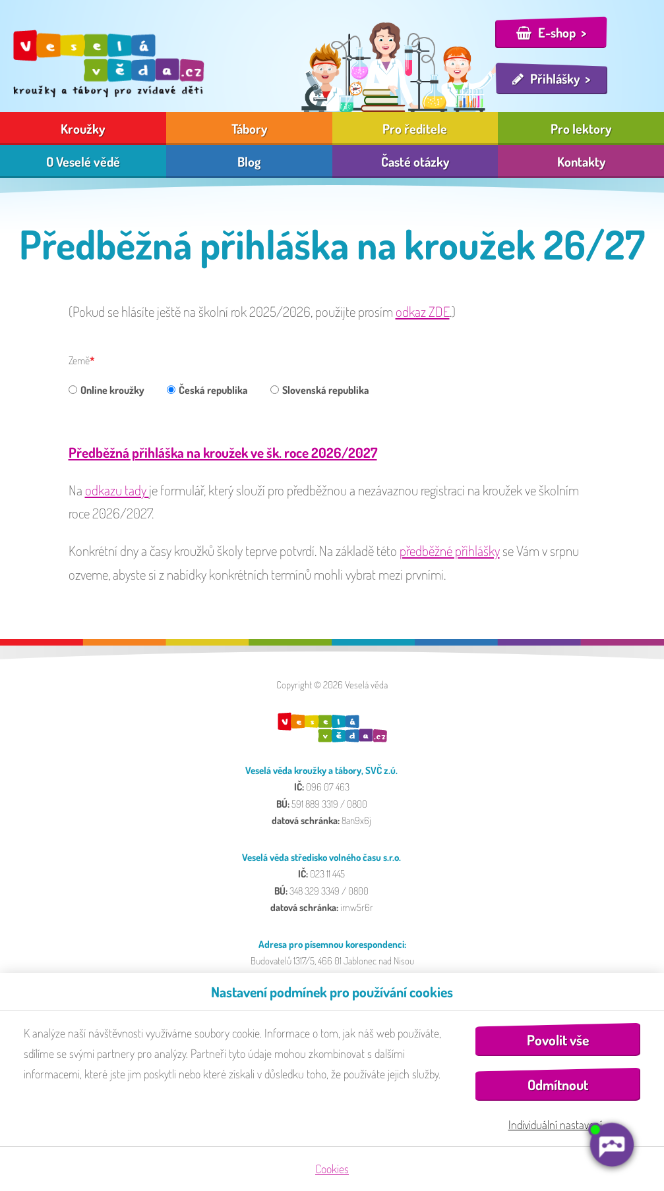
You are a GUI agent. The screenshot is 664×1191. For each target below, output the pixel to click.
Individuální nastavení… (558, 1124)
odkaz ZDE (423, 311)
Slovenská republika (319, 390)
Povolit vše (558, 1040)
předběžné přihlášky (450, 550)
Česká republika (207, 390)
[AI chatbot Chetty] (611, 1145)
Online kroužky (106, 390)
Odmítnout (558, 1085)
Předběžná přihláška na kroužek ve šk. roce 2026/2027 (223, 452)
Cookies (332, 1168)
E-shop (557, 32)
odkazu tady (117, 490)
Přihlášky (555, 78)
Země (79, 360)
